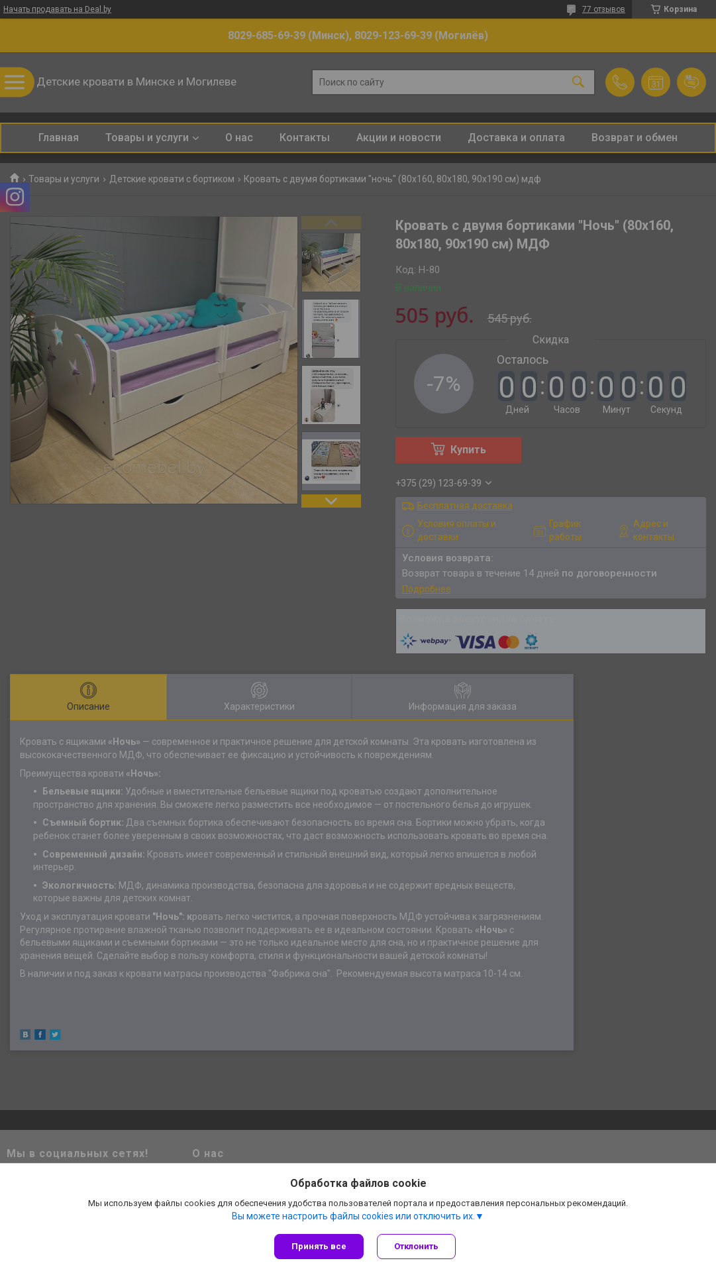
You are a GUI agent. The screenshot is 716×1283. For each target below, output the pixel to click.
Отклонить (416, 1246)
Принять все (318, 1246)
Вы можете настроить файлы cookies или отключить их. (353, 1216)
